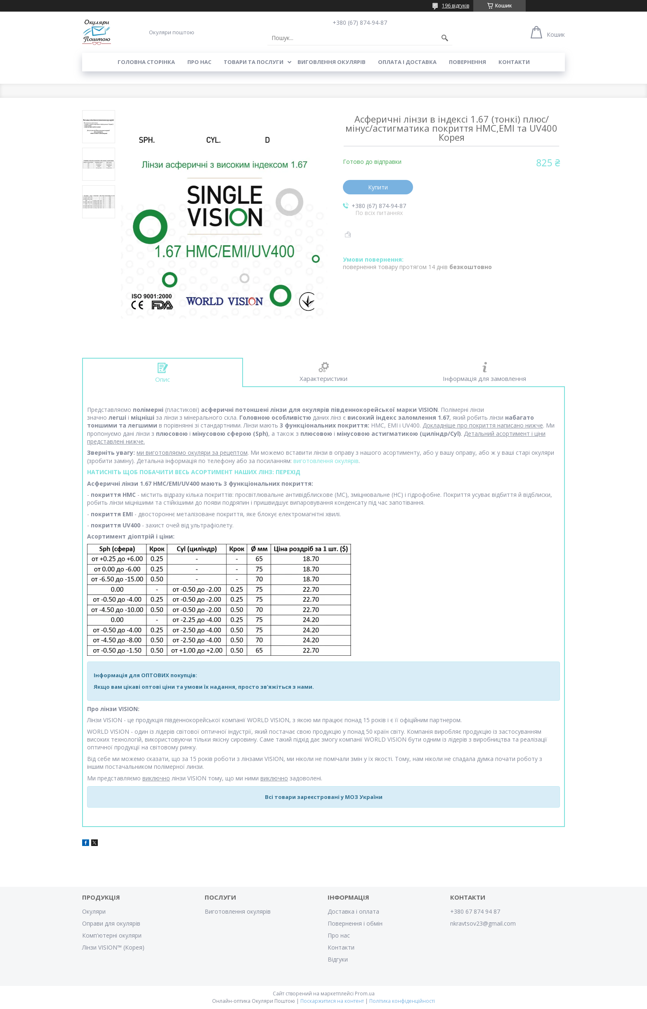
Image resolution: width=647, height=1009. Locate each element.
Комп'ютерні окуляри (112, 935)
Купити (378, 187)
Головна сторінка (146, 62)
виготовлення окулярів (326, 461)
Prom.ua (365, 993)
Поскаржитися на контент (332, 1000)
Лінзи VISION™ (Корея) (113, 947)
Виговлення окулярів (332, 62)
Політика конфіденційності (402, 1000)
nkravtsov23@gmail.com (483, 923)
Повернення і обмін (355, 923)
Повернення (467, 62)
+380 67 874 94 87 (475, 911)
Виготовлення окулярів (238, 911)
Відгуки (338, 959)
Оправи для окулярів (111, 923)
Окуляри (94, 911)
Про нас (199, 62)
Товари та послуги (253, 62)
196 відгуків (455, 5)
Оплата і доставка (407, 62)
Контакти (514, 62)
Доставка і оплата (353, 911)
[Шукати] (445, 38)
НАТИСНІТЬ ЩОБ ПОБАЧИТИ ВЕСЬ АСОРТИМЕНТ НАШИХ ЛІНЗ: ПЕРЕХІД (193, 472)
